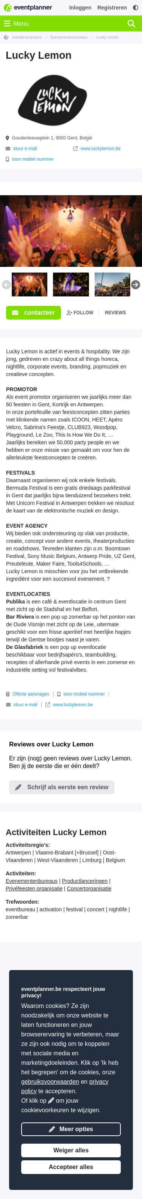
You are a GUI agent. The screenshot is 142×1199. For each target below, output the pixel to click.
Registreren (112, 8)
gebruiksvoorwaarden (50, 1081)
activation (50, 909)
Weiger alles (71, 1150)
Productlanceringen (85, 881)
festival (74, 909)
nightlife (118, 909)
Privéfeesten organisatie (34, 889)
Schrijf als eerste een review (61, 787)
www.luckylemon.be (96, 148)
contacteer (33, 312)
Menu (16, 23)
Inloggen (80, 8)
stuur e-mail (21, 148)
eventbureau (20, 909)
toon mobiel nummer (29, 159)
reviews (115, 312)
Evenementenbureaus (32, 881)
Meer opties (71, 1129)
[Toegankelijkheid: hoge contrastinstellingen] (135, 8)
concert (96, 909)
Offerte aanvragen (27, 694)
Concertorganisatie (89, 889)
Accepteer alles (71, 1167)
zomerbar (17, 917)
